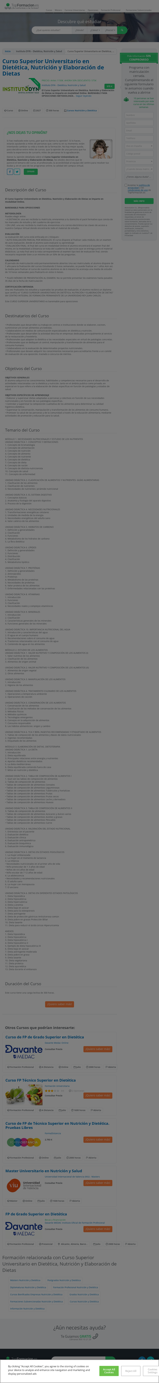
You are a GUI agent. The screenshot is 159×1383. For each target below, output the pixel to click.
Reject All (130, 1371)
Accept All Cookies (109, 1371)
